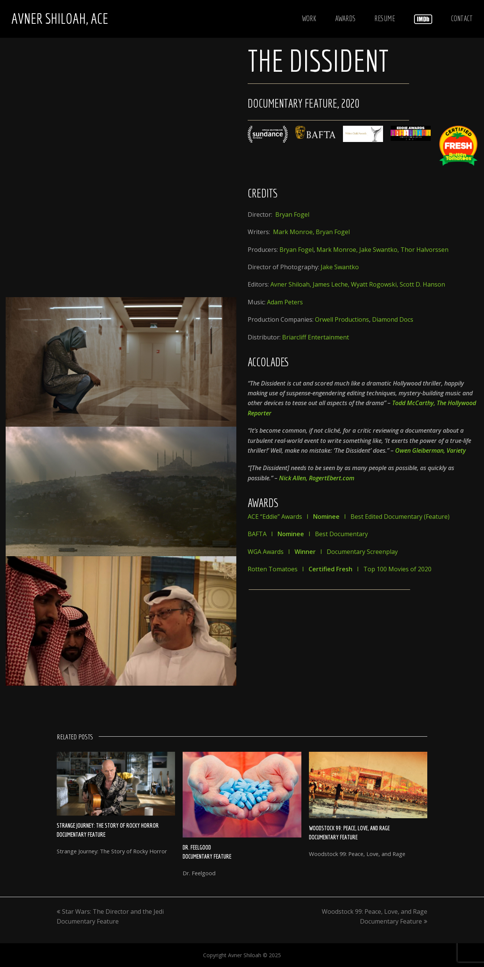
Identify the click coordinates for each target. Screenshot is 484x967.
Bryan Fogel (292, 214)
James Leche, (332, 284)
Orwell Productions (342, 319)
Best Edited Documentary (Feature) (400, 516)
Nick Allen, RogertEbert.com (316, 478)
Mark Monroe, (294, 232)
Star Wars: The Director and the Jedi (110, 911)
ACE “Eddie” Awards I (294, 516)
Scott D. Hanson (422, 284)
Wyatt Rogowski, (375, 284)
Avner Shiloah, (291, 284)
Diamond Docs (392, 319)
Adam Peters (285, 302)
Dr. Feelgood (197, 847)
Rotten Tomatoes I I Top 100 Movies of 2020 (339, 569)
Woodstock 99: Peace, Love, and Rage (349, 828)
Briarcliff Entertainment (315, 337)
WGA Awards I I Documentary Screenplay (323, 552)
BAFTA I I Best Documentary (308, 534)
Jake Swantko (378, 249)
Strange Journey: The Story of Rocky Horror (108, 825)
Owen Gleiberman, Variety (430, 450)
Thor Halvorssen (424, 249)
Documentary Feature (81, 834)
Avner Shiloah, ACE (59, 18)
